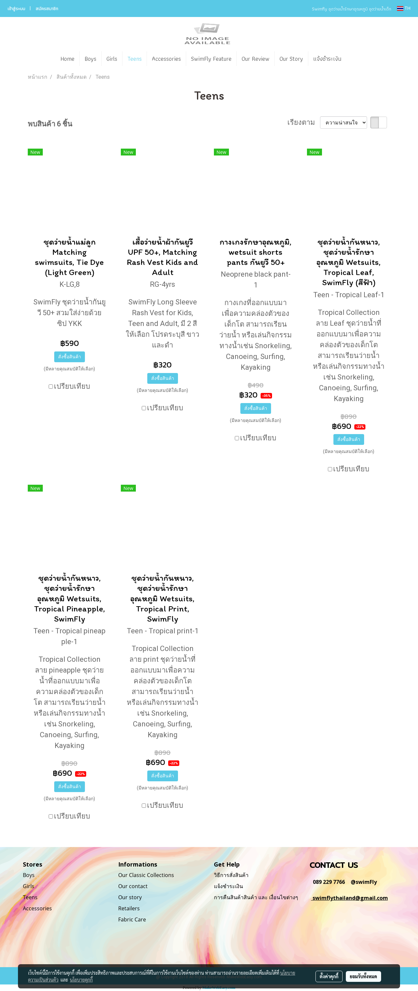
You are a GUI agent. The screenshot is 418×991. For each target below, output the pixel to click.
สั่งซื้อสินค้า (69, 356)
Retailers (129, 908)
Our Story (291, 58)
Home (67, 58)
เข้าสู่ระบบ (16, 8)
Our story (130, 897)
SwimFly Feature (211, 58)
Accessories (166, 58)
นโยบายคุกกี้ (81, 980)
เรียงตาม (303, 122)
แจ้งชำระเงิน (327, 58)
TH (403, 8)
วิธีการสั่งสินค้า (231, 875)
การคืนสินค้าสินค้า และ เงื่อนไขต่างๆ (256, 897)
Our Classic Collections (146, 875)
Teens (134, 58)
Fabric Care (132, 919)
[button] (355, 58)
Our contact (133, 886)
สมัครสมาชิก (47, 8)
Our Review (255, 58)
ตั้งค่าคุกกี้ (329, 976)
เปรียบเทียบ (72, 386)
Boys (90, 58)
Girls (111, 58)
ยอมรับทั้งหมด (363, 976)
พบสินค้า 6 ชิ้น (50, 124)
